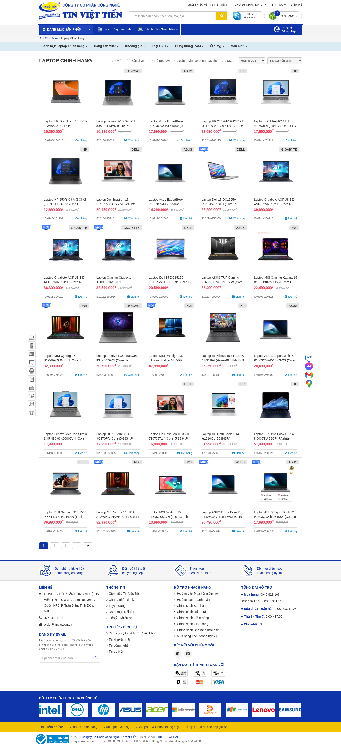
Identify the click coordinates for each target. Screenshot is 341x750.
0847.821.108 (287, 608)
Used (230, 60)
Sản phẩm (51, 38)
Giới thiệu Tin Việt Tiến (125, 593)
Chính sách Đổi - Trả (191, 612)
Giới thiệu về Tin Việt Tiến (207, 4)
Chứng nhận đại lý (249, 4)
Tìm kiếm (221, 16)
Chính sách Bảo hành (191, 606)
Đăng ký (287, 27)
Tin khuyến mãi (119, 639)
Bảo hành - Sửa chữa (156, 29)
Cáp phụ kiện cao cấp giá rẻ (206, 727)
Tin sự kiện (116, 651)
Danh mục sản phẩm (64, 29)
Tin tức (277, 4)
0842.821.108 (251, 601)
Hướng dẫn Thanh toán (193, 599)
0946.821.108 (270, 594)
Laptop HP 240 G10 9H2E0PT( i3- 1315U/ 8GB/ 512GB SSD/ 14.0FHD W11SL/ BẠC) (223, 126)
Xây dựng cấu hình (114, 29)
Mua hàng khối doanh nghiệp (197, 636)
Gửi (96, 658)
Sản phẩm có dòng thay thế (198, 60)
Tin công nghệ (118, 645)
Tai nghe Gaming (117, 727)
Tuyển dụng (117, 606)
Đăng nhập (289, 31)
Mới (119, 60)
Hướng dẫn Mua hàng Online (197, 593)
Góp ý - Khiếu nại (121, 618)
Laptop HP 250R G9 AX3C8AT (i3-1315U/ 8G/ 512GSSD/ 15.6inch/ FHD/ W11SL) (65, 204)
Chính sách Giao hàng (192, 624)
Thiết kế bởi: (159, 737)
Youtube (188, 654)
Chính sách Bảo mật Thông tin (197, 630)
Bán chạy (138, 60)
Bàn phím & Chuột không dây (158, 727)
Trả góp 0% (162, 60)
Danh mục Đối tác (121, 612)
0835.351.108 (273, 601)
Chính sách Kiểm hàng (192, 618)
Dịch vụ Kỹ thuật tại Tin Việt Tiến (132, 633)
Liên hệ (296, 4)
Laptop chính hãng (84, 727)
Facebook (178, 654)
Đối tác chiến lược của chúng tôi (68, 698)
